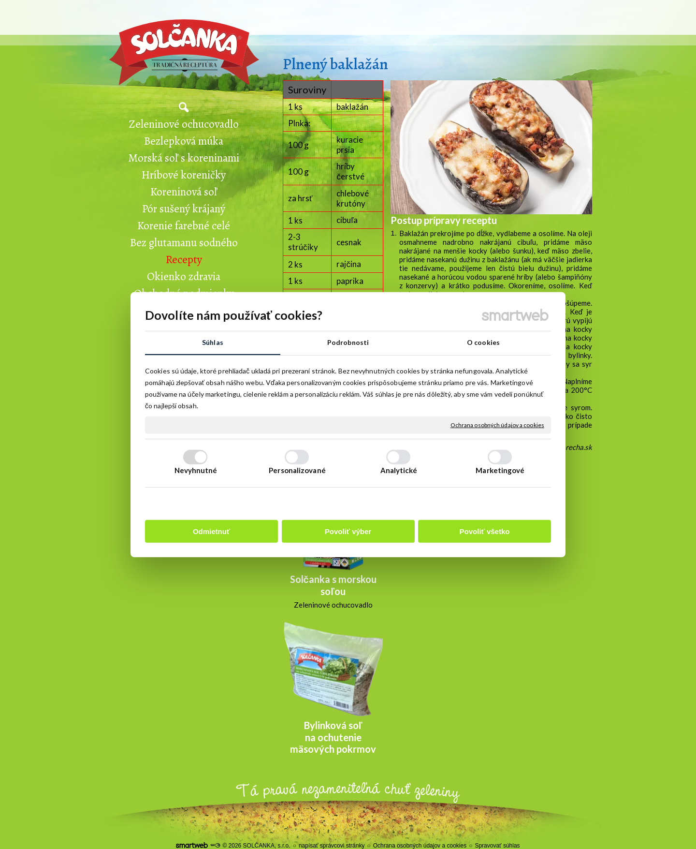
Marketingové (500, 470)
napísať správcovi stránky (332, 845)
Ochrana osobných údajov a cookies (497, 425)
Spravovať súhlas (497, 845)
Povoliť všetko (485, 531)
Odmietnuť (211, 531)
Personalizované (297, 470)
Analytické (399, 470)
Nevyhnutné (196, 470)
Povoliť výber (348, 531)
